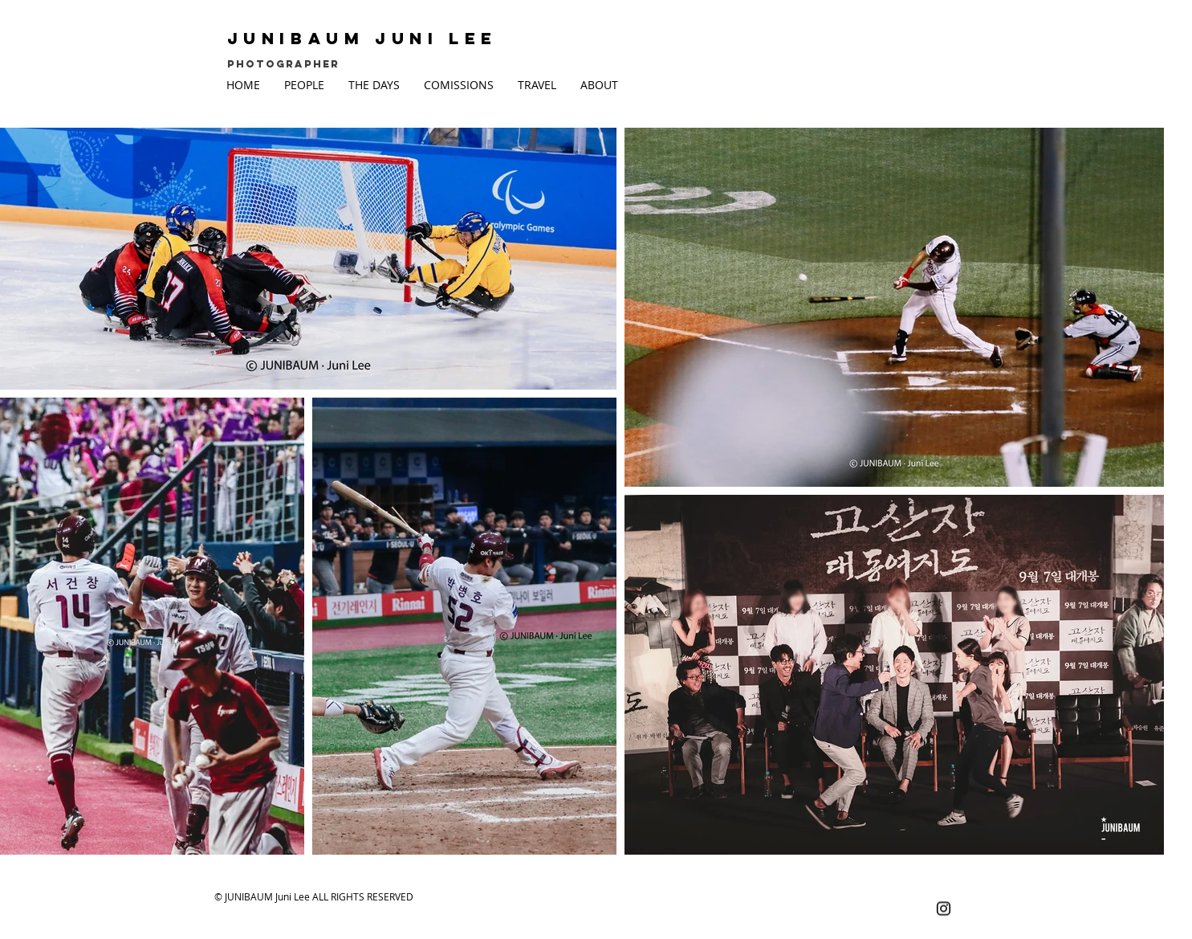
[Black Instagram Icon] (943, 909)
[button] (304, 85)
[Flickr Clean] (921, 909)
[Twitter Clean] (898, 909)
